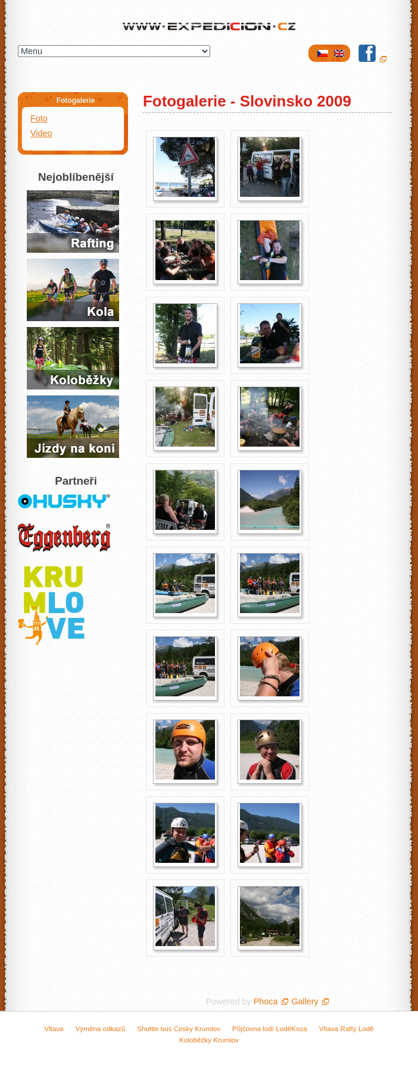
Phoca (266, 1001)
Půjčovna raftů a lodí (73, 221)
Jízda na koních (73, 426)
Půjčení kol (73, 290)
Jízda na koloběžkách (73, 358)
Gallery (305, 1001)
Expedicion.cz (209, 27)
